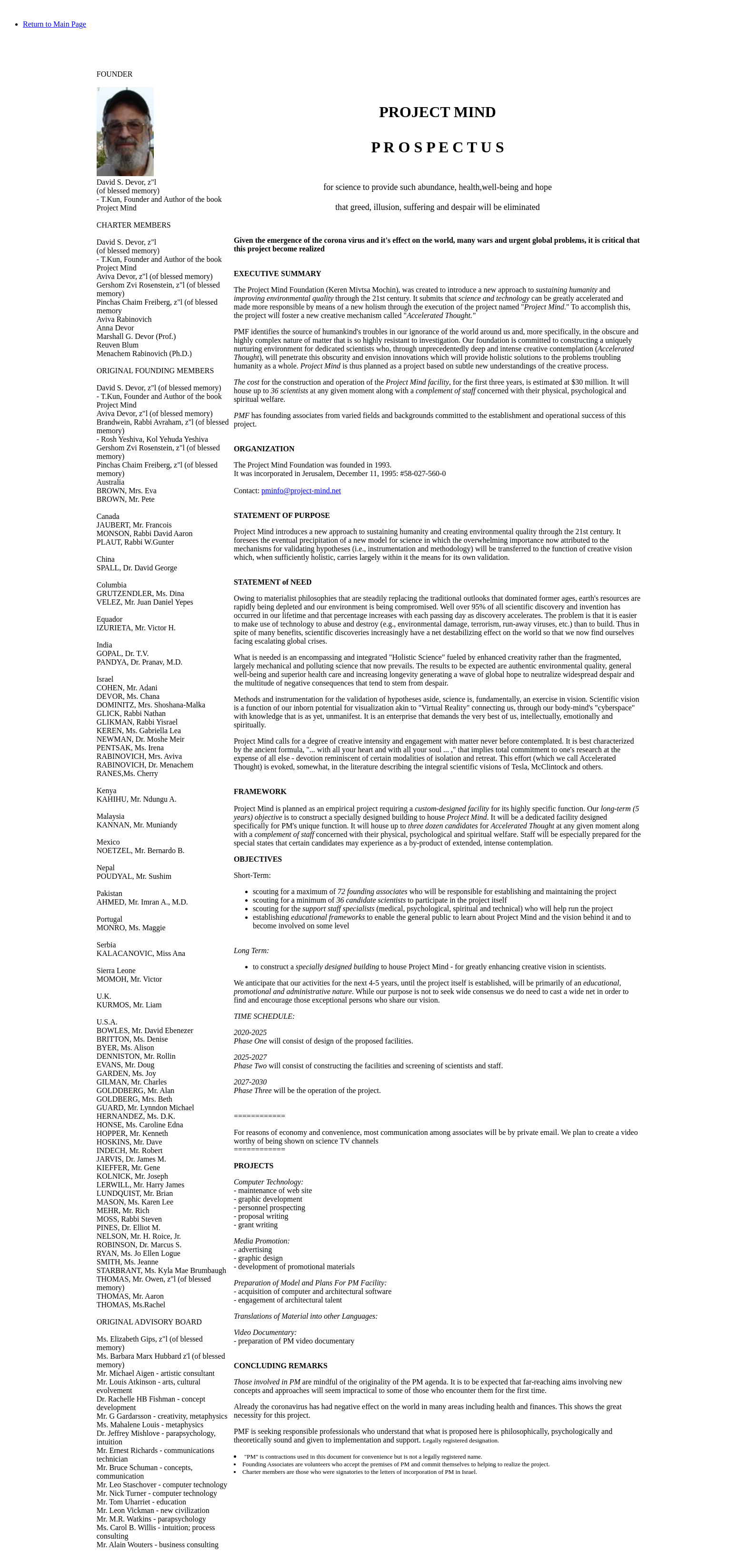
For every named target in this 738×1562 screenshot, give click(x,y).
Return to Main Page (54, 24)
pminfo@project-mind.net (301, 491)
